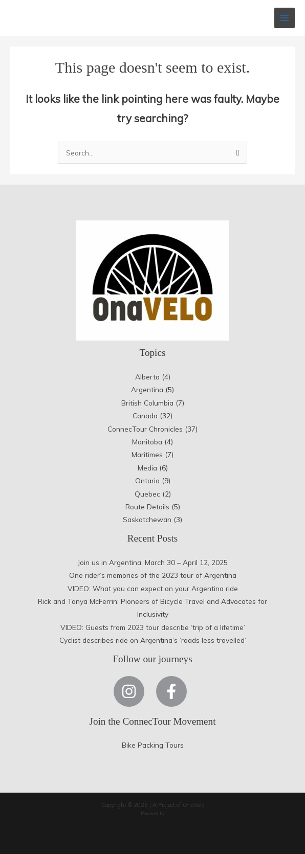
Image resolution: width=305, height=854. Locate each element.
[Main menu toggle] (284, 18)
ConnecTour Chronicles (145, 428)
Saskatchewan (147, 519)
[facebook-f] (173, 691)
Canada (145, 415)
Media (147, 467)
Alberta (147, 376)
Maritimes (147, 454)
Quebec (147, 493)
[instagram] (134, 691)
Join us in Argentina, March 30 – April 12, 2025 (153, 562)
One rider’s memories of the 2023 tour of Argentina (152, 575)
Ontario (147, 480)
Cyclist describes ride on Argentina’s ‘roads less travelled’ (152, 640)
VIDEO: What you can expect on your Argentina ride (153, 588)
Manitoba (147, 441)
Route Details (147, 506)
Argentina (147, 389)
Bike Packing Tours (153, 744)
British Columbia (147, 402)
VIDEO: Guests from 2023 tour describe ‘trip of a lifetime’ (152, 627)
